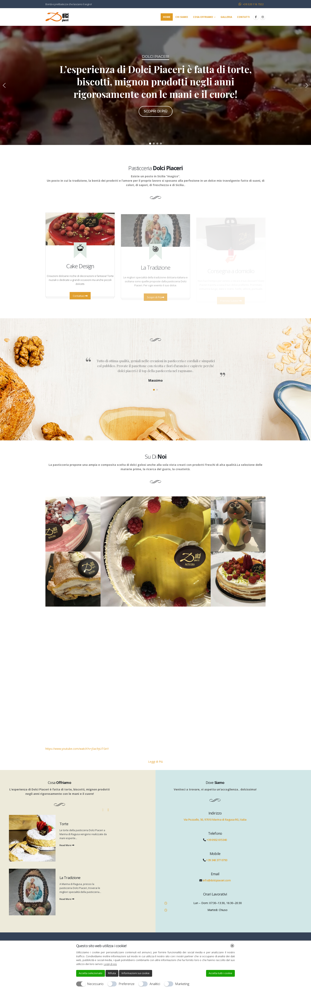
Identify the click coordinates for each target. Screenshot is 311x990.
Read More (67, 845)
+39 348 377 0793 (216, 860)
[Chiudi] (232, 945)
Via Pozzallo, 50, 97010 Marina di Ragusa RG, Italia (215, 819)
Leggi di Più (155, 761)
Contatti (243, 17)
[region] (155, 85)
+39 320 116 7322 (253, 4)
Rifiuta (112, 973)
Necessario (95, 984)
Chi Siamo (181, 17)
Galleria (226, 17)
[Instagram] (262, 17)
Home (166, 17)
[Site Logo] (56, 17)
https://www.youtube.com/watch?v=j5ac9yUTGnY (77, 749)
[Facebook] (256, 17)
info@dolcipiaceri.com (217, 880)
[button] (4, 85)
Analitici (155, 984)
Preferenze (126, 984)
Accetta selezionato (90, 973)
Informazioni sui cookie (136, 973)
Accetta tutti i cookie (220, 973)
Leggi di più (110, 964)
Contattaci (80, 301)
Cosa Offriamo (203, 17)
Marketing (182, 984)
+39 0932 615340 (216, 840)
